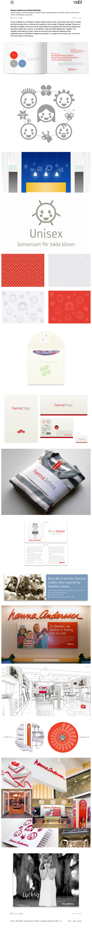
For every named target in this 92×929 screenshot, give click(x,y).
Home (69, 921)
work (74, 18)
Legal (74, 921)
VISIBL (77, 2)
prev (80, 18)
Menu (12, 2)
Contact (79, 921)
